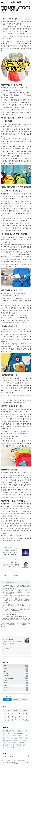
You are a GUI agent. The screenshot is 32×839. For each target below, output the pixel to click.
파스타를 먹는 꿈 (10, 791)
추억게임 (17, 791)
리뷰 (4, 779)
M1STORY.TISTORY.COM (21, 808)
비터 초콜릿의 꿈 (10, 783)
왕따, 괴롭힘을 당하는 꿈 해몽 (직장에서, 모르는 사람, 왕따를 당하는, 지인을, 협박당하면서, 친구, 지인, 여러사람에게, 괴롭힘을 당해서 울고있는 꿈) (16, 611)
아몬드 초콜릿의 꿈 (19, 793)
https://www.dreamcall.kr (10, 583)
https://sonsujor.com (9, 571)
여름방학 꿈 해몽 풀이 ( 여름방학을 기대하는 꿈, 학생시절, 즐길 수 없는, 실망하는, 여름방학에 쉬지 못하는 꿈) (15, 8)
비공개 (16, 733)
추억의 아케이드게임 (16, 726)
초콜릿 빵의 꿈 (9, 779)
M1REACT (8, 808)
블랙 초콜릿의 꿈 (13, 777)
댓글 (2, 655)
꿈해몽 (2, 12)
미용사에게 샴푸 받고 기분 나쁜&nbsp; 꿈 (17, 786)
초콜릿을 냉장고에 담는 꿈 (19, 779)
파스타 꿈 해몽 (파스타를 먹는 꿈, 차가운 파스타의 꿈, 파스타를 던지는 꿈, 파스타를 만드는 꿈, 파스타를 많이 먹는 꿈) (15, 649)
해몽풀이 (21, 790)
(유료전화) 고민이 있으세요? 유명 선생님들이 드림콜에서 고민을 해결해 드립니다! (11, 590)
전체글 (16, 713)
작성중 (16, 730)
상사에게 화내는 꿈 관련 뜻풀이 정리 (11, 638)
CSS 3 (11, 809)
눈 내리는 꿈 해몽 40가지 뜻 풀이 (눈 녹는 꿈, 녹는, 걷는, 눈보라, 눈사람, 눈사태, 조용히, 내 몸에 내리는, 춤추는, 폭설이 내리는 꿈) (15, 624)
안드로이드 (16, 723)
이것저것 (16, 728)
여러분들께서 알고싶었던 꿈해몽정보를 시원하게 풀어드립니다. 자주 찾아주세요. (12, 667)
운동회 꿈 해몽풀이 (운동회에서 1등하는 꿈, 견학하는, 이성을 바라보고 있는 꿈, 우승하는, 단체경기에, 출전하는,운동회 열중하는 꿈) (15, 629)
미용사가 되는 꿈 (12, 781)
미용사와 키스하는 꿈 (12, 784)
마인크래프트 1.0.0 (12, 795)
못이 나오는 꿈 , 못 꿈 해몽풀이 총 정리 (11, 636)
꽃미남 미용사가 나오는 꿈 (20, 783)
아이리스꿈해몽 (16, 2)
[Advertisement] (16, 555)
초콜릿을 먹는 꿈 (24, 777)
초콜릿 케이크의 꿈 (9, 793)
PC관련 (16, 721)
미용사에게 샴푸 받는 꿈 (11, 788)
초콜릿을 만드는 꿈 (21, 784)
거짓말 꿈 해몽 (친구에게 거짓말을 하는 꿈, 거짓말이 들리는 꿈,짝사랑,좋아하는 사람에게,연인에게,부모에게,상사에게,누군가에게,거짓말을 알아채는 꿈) (15, 616)
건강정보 (16, 719)
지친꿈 (18, 777)
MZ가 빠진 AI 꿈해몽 (10, 574)
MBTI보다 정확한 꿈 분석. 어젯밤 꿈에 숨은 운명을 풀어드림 (11, 577)
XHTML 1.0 (5, 809)
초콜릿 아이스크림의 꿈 (12, 790)
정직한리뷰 (16, 735)
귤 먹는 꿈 (5, 777)
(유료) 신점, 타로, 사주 (10, 586)
